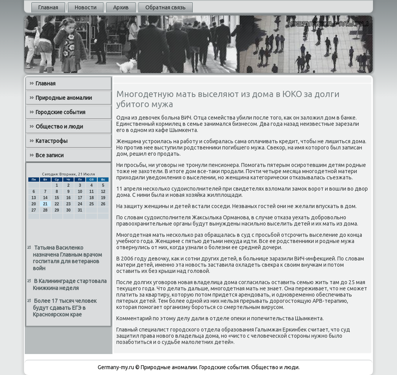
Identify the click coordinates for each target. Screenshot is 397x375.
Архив (121, 7)
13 (33, 198)
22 (57, 204)
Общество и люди (59, 126)
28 (45, 210)
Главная (48, 7)
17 (80, 198)
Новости (86, 7)
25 (92, 204)
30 (68, 210)
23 (68, 204)
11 (92, 191)
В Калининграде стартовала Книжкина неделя (70, 284)
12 (103, 191)
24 (80, 204)
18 (92, 198)
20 (33, 204)
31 (80, 210)
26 (103, 204)
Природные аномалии (64, 98)
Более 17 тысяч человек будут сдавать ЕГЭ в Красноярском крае (65, 308)
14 (45, 198)
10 (80, 191)
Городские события (60, 112)
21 (45, 204)
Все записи (50, 155)
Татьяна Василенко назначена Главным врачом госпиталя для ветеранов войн (67, 258)
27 (33, 210)
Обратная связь (165, 7)
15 (57, 198)
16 (68, 198)
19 (103, 198)
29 (57, 210)
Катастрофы (51, 141)
